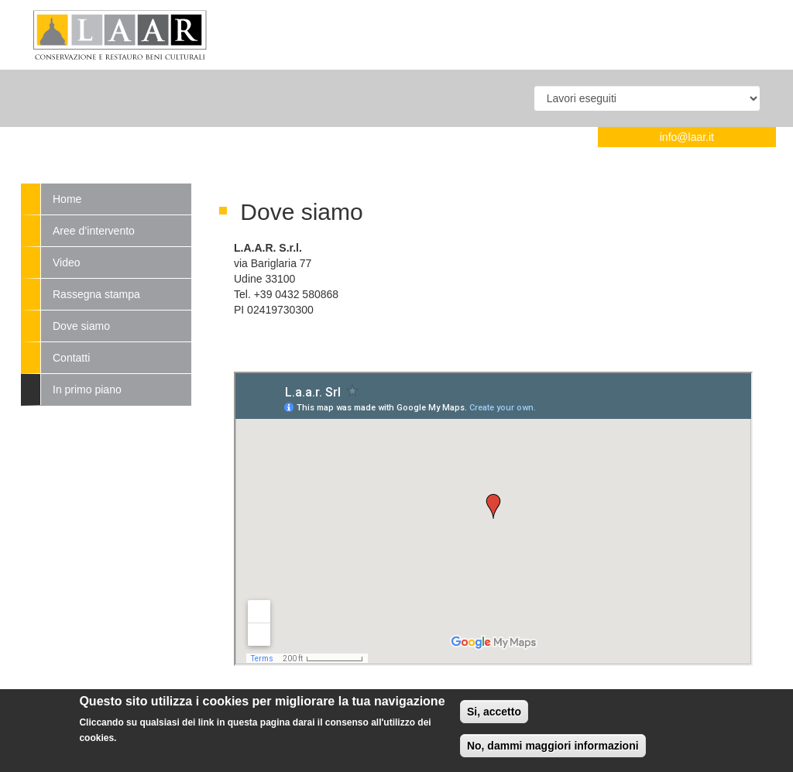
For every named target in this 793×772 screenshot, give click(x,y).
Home (67, 199)
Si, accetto (494, 711)
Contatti (71, 358)
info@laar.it (687, 137)
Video (67, 262)
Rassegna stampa (96, 294)
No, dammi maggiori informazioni (553, 745)
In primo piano (87, 389)
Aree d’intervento (94, 231)
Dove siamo (81, 326)
